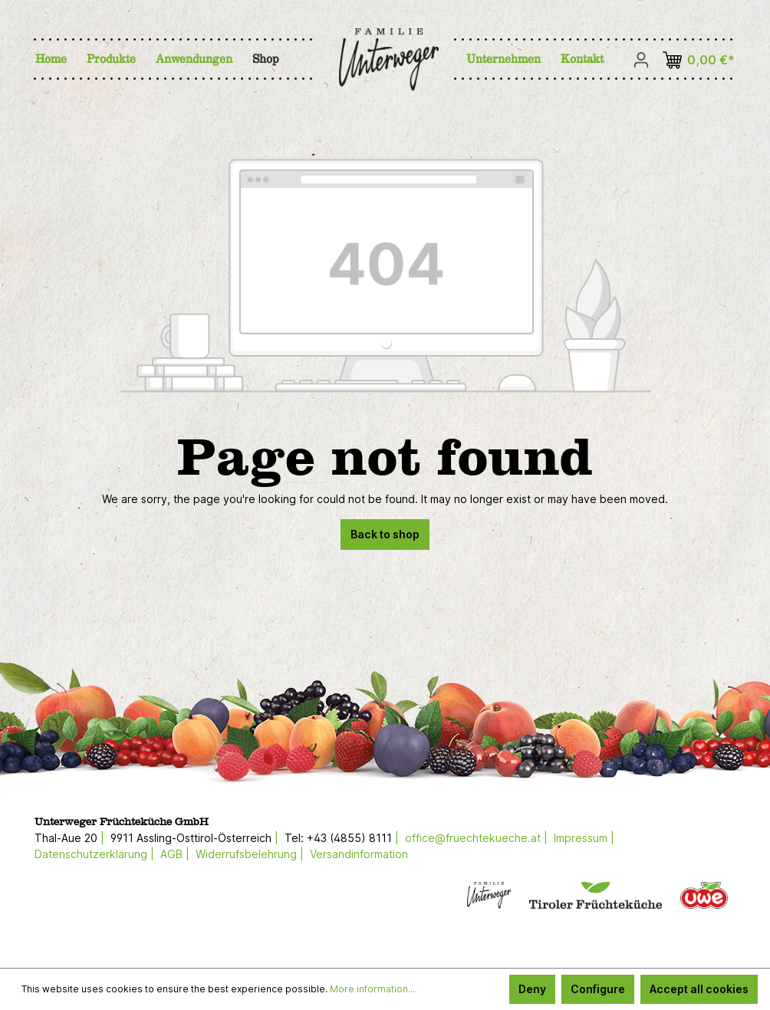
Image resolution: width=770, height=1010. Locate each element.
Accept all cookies (699, 988)
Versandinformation (359, 853)
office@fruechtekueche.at (473, 837)
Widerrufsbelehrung (246, 853)
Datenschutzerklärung (91, 853)
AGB (171, 853)
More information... (372, 989)
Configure (598, 988)
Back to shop (385, 534)
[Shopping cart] (701, 60)
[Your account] (641, 59)
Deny (532, 988)
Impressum (580, 837)
